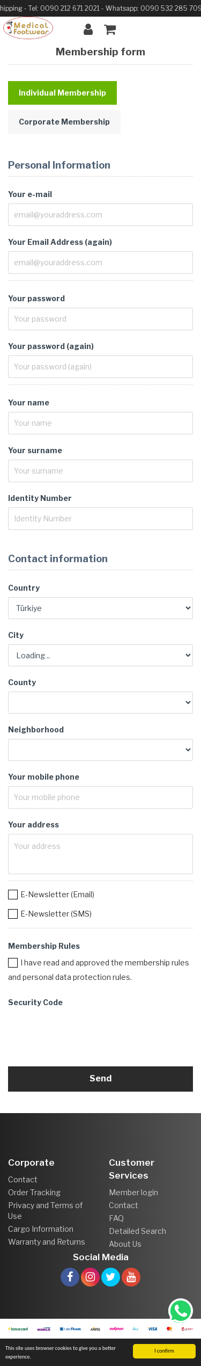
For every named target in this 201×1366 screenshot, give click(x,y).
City (16, 635)
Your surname (35, 450)
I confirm (164, 1350)
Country (24, 587)
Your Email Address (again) (60, 241)
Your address (33, 824)
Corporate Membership (64, 121)
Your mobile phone (43, 776)
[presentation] (89, 1032)
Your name (28, 402)
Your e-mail (30, 194)
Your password (36, 298)
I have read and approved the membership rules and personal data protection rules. (98, 970)
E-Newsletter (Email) (57, 894)
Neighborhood (36, 729)
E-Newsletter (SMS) (56, 913)
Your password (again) (51, 346)
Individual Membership (62, 92)
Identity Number (40, 498)
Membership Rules (44, 945)
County (22, 682)
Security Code (35, 1002)
